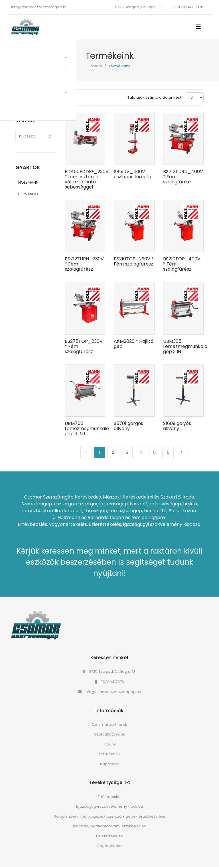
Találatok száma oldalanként (154, 97)
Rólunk (110, 744)
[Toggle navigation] (200, 27)
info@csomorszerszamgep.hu (39, 7)
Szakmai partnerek (109, 724)
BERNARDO (28, 194)
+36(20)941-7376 (187, 7)
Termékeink (110, 754)
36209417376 (109, 681)
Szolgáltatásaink (109, 734)
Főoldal (95, 66)
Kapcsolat (109, 764)
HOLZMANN (28, 182)
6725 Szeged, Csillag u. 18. (109, 671)
